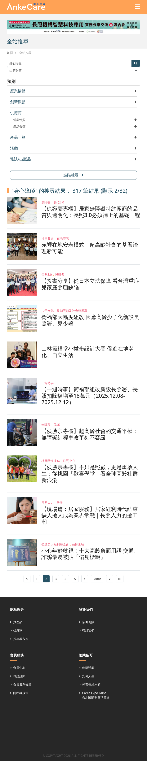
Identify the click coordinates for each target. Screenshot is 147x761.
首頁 (10, 53)
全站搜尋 (25, 53)
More (97, 579)
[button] (73, 91)
